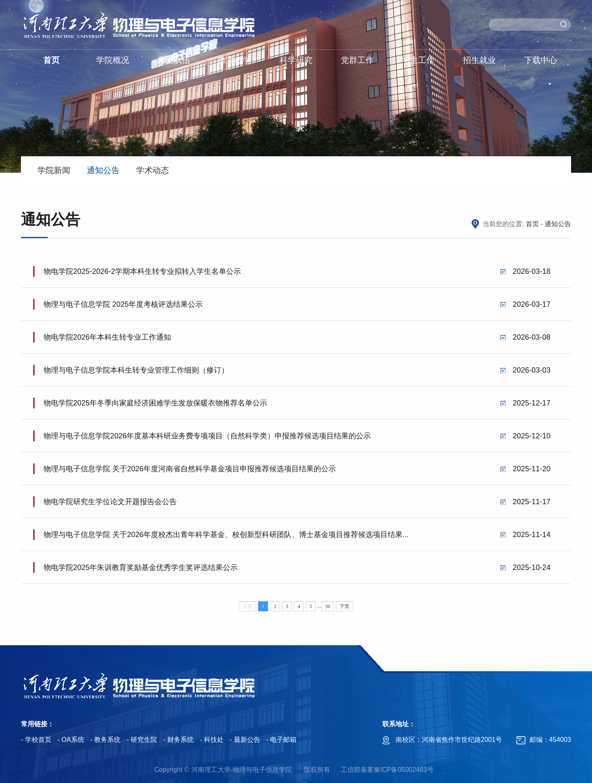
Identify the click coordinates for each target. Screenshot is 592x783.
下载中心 (540, 60)
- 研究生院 (142, 739)
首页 (51, 60)
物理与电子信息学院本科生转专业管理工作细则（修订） (297, 378)
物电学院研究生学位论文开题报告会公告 (297, 509)
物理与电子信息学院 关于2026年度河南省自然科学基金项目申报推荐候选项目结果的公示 (297, 477)
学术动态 (152, 170)
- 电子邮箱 (281, 739)
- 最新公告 (245, 739)
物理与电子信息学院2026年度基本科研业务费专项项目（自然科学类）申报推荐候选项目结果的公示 (297, 444)
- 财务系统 (178, 739)
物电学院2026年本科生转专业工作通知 (297, 345)
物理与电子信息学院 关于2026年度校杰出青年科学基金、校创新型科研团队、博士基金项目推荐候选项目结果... (297, 542)
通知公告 (103, 170)
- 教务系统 (105, 739)
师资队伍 (173, 60)
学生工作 (418, 60)
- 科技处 (212, 739)
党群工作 (357, 60)
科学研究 (296, 60)
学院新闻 (53, 170)
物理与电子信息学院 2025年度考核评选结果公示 (297, 312)
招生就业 (479, 60)
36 (327, 611)
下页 (344, 611)
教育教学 (234, 60)
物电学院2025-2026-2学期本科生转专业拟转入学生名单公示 (297, 279)
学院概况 (112, 60)
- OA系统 (71, 739)
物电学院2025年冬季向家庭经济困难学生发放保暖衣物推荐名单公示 (297, 411)
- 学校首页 (36, 739)
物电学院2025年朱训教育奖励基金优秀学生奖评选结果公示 (297, 575)
